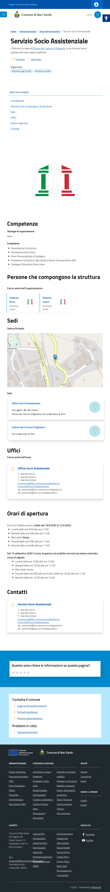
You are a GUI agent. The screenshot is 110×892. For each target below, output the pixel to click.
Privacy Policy (63, 861)
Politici (12, 790)
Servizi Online (63, 852)
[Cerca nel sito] (97, 14)
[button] (106, 18)
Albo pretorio (63, 843)
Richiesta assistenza (42, 857)
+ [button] (11, 337)
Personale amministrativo (16, 797)
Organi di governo (17, 772)
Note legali (62, 866)
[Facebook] (88, 834)
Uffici (11, 781)
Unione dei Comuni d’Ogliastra (49, 48)
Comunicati (86, 776)
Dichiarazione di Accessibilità (64, 873)
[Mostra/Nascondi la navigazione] (3, 14)
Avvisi (83, 781)
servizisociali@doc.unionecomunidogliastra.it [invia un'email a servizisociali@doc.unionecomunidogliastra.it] (39, 483)
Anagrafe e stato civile (41, 783)
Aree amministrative (18, 776)
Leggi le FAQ (39, 834)
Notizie (84, 772)
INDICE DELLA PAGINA (55, 92)
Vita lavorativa (63, 813)
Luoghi (84, 800)
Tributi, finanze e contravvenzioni (64, 802)
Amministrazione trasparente (65, 836)
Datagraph (96, 887)
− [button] (11, 341)
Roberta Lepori (47, 300)
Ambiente (37, 776)
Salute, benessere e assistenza (66, 793)
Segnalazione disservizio (39, 850)
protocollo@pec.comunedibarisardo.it (26, 861)
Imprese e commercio (67, 781)
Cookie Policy (63, 857)
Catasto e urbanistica (43, 799)
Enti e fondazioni (17, 785)
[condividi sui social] (18, 59)
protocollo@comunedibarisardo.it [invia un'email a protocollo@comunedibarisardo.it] (33, 486)
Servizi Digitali (63, 847)
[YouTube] (87, 840)
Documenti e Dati (17, 804)
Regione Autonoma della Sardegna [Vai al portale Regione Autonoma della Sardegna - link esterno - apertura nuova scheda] (23, 4)
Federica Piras (14, 300)
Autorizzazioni (39, 795)
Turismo (60, 808)
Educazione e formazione (39, 816)
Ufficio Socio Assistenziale (34, 468)
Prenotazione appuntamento (40, 841)
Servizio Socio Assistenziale (34, 604)
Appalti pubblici (40, 790)
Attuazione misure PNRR (41, 864)
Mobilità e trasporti (66, 785)
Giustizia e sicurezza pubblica (66, 774)
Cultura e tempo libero (40, 806)
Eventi (84, 805)
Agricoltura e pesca (42, 772)
